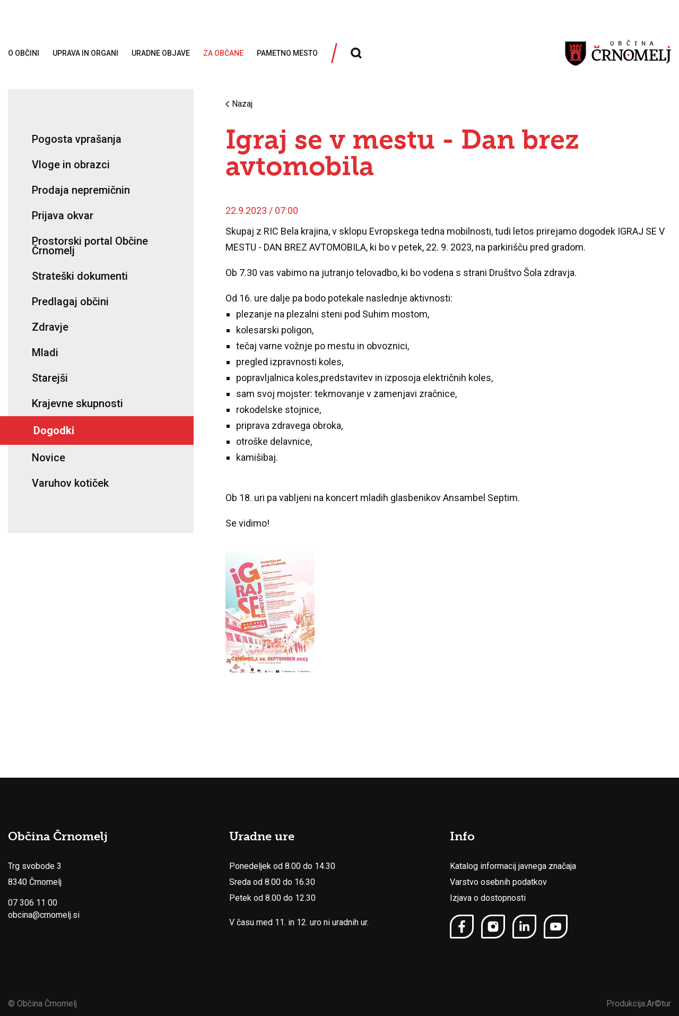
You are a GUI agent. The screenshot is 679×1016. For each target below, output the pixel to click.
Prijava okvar (62, 215)
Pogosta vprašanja (76, 139)
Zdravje (50, 327)
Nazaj (239, 104)
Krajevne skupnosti (77, 403)
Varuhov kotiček (70, 483)
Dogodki (53, 430)
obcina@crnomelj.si (44, 915)
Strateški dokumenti (80, 276)
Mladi (45, 352)
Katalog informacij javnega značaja (513, 866)
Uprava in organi (85, 53)
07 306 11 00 (32, 903)
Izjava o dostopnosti (488, 898)
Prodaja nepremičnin (81, 190)
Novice (48, 457)
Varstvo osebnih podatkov (498, 882)
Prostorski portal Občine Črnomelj (90, 246)
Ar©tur (659, 1003)
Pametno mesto (287, 53)
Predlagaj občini (70, 301)
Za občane (223, 53)
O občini (23, 53)
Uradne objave (161, 53)
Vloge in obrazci (71, 164)
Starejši (50, 378)
